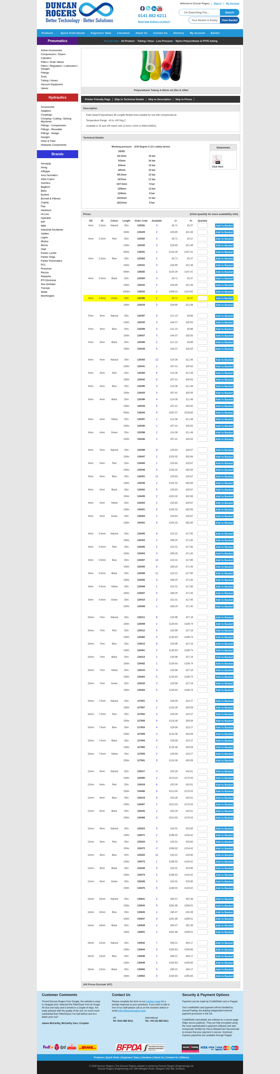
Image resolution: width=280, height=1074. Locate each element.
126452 (141, 522)
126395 (141, 386)
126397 (141, 419)
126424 (141, 841)
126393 (141, 359)
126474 (141, 874)
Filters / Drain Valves (52, 61)
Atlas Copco (47, 179)
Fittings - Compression (53, 125)
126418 (141, 784)
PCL (43, 264)
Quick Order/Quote (73, 33)
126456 (141, 580)
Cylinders (46, 58)
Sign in (217, 3)
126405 (141, 533)
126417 (141, 771)
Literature (123, 33)
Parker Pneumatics (51, 260)
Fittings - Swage (50, 133)
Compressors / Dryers (53, 54)
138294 (141, 412)
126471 (141, 835)
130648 (141, 962)
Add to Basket (224, 225)
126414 (141, 657)
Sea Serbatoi (48, 284)
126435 (141, 322)
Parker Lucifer (49, 253)
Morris (44, 245)
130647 (141, 918)
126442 (141, 379)
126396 (141, 399)
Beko (44, 190)
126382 (141, 238)
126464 (141, 690)
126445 (141, 425)
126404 (141, 516)
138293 (141, 291)
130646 (141, 956)
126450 (141, 496)
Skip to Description (159, 99)
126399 (141, 450)
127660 (141, 747)
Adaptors (46, 110)
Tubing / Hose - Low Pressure (155, 40)
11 (156, 476)
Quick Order (112, 1057)
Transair (45, 288)
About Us (141, 33)
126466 (141, 791)
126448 (141, 469)
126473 (141, 861)
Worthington (47, 295)
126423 (141, 828)
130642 (141, 943)
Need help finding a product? (154, 21)
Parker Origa (48, 256)
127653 (141, 727)
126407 (141, 560)
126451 (141, 509)
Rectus (45, 272)
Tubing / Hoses (49, 80)
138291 (141, 252)
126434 (141, 304)
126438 (141, 348)
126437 (141, 335)
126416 (141, 683)
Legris (44, 237)
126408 (141, 573)
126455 (141, 566)
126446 (141, 439)
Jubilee (45, 233)
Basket (215, 33)
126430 (141, 245)
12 (156, 359)
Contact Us (160, 33)
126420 (141, 811)
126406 (141, 546)
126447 (141, 456)
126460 (141, 637)
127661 (141, 760)
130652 (141, 976)
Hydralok (46, 218)
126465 (141, 778)
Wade (44, 291)
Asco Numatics (49, 175)
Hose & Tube (48, 140)
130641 (141, 899)
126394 (141, 373)
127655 (141, 753)
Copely (45, 202)
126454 (141, 553)
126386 (141, 298)
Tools (44, 76)
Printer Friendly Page (97, 99)
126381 (141, 225)
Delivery (178, 33)
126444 (141, 406)
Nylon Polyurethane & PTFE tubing (196, 40)
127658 (141, 720)
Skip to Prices (183, 99)
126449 (141, 483)
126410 (141, 599)
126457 (141, 593)
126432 (141, 285)
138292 (141, 271)
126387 (141, 315)
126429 (141, 232)
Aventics (45, 182)
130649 (141, 925)
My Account (232, 3)
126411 (141, 617)
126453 (141, 540)
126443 (141, 392)
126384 (141, 278)
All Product (127, 40)
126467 (141, 804)
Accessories (47, 106)
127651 (141, 701)
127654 (141, 740)
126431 (141, 265)
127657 (141, 707)
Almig (44, 167)
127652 (141, 714)
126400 (141, 463)
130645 (141, 912)
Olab (43, 249)
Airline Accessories (51, 50)
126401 (141, 476)
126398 (141, 432)
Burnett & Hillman (50, 198)
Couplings (46, 114)
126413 (141, 643)
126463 (141, 676)
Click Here (217, 161)
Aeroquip (46, 163)
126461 (141, 650)
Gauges (45, 137)
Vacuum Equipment (52, 84)
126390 (141, 342)
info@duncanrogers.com (132, 1010)
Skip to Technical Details (129, 99)
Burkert (45, 194)
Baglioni (45, 186)
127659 (141, 734)
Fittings (45, 72)
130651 (141, 932)
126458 (141, 606)
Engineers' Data (101, 33)
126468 (141, 817)
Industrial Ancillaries (52, 229)
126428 (141, 881)
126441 (141, 366)
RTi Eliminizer (48, 280)
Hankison (46, 210)
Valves (44, 88)
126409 (141, 586)
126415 (141, 670)
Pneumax (46, 268)
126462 (141, 663)
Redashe (46, 276)
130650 (141, 969)
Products (47, 33)
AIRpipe (45, 171)
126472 (141, 848)
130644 (141, 949)
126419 (141, 797)
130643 (141, 905)
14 (156, 560)
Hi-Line (45, 214)
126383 (141, 258)
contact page (153, 1001)
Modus (44, 241)
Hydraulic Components (53, 144)
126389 (141, 329)
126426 (141, 868)
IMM (43, 225)
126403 (141, 502)
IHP (43, 221)
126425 (141, 855)
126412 (141, 630)
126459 (141, 623)
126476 (141, 888)
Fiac (43, 206)
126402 (141, 489)
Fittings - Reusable (51, 129)
